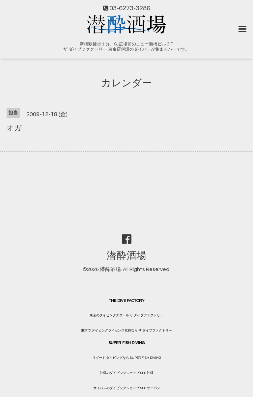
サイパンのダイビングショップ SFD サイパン (126, 388)
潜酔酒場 (126, 256)
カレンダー (126, 83)
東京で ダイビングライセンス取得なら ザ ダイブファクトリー (126, 330)
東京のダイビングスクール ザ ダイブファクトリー (126, 315)
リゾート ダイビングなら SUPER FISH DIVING (126, 357)
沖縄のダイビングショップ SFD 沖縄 (127, 373)
